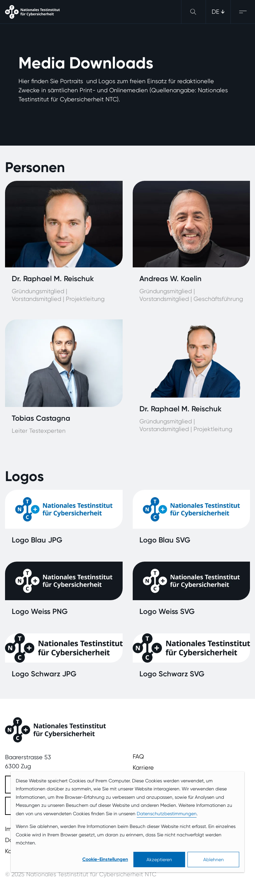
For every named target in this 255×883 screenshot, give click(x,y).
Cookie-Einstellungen (105, 859)
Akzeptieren (159, 859)
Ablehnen (213, 859)
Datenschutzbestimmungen (167, 813)
